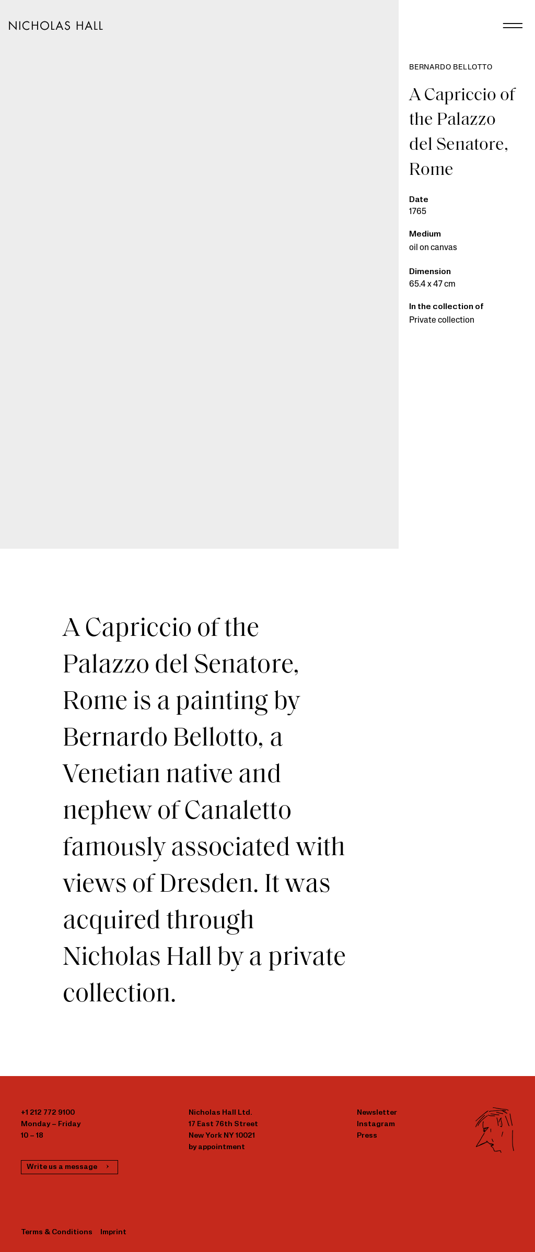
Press (367, 1136)
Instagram (376, 1124)
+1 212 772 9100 (48, 1113)
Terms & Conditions (56, 1232)
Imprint (113, 1232)
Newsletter (377, 1113)
